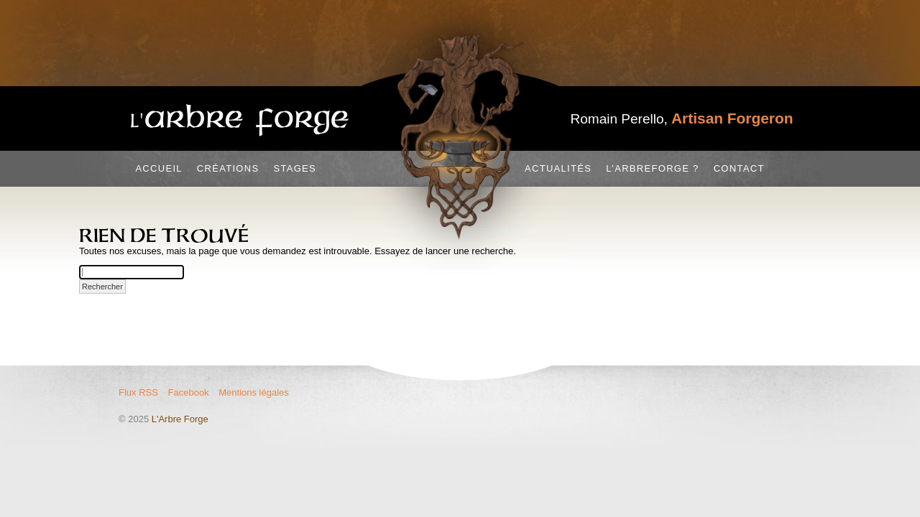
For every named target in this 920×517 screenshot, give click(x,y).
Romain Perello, (682, 118)
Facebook (188, 392)
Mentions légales (253, 392)
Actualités (558, 168)
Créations (228, 168)
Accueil (158, 168)
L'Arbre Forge (180, 419)
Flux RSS (138, 392)
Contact (739, 168)
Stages (294, 168)
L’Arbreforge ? (652, 168)
